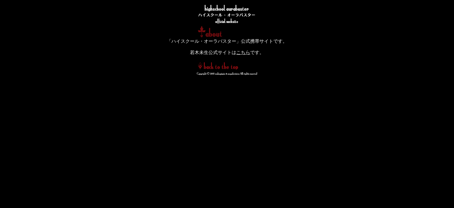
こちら (243, 52)
